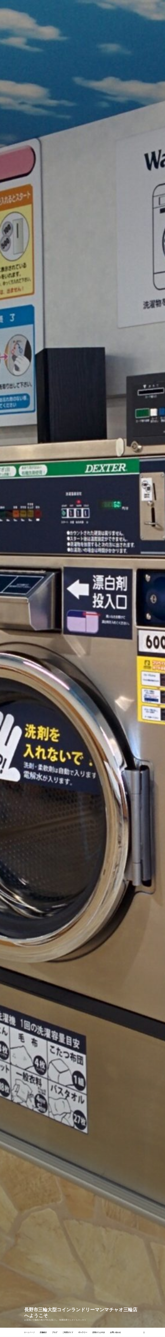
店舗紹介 (43, 1332)
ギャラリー (82, 1332)
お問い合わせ (115, 1332)
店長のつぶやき (98, 1332)
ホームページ (29, 1332)
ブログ (54, 1332)
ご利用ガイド (67, 1332)
